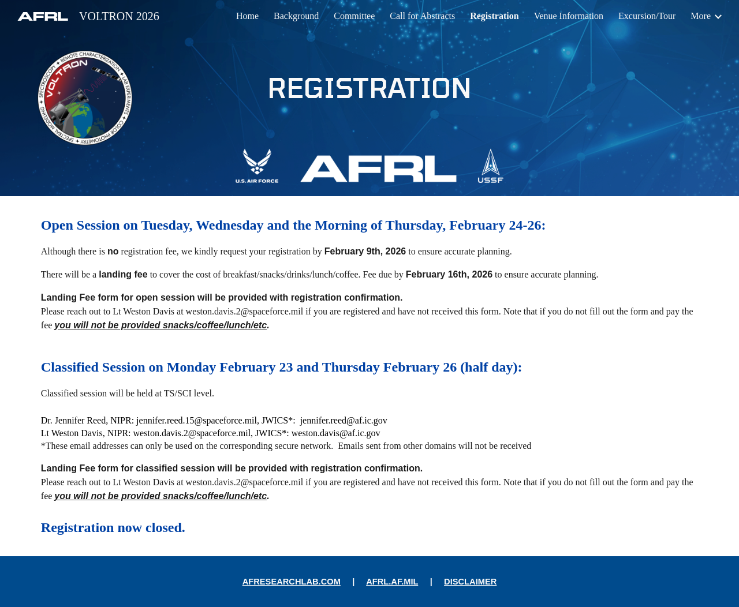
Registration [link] (494, 16)
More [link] (701, 16)
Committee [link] (354, 16)
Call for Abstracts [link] (422, 16)
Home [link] (247, 16)
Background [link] (296, 16)
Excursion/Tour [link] (646, 16)
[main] (369, 87)
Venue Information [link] (568, 16)
